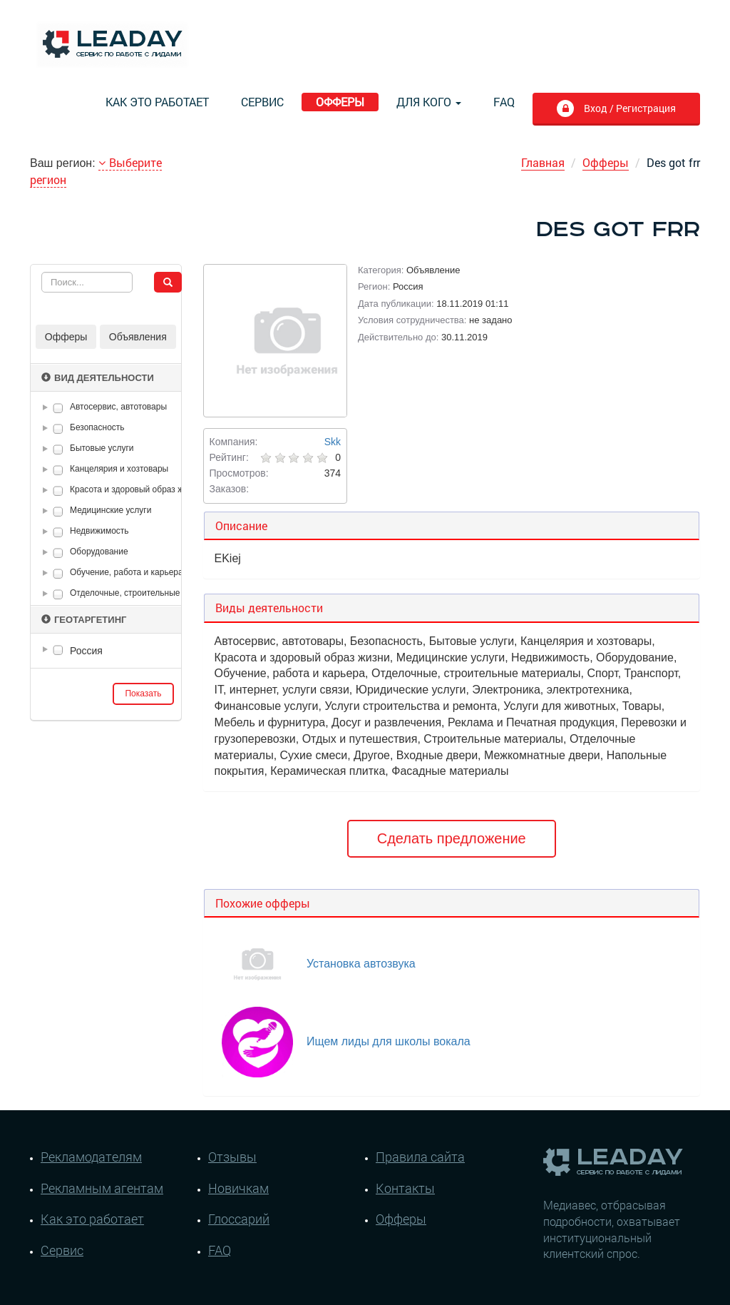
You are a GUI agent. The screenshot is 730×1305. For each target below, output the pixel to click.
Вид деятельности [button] (97, 377)
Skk (332, 441)
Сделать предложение (451, 838)
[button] (48, 407)
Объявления (138, 336)
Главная (543, 162)
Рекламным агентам (102, 1188)
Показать (143, 694)
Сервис (262, 101)
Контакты (405, 1188)
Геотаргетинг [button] (83, 619)
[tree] (106, 650)
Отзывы (232, 1156)
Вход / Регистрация (628, 108)
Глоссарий (238, 1218)
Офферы (340, 101)
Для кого (428, 101)
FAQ (504, 101)
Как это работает (157, 101)
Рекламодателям (91, 1156)
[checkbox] (58, 407)
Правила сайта (420, 1156)
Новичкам (238, 1188)
